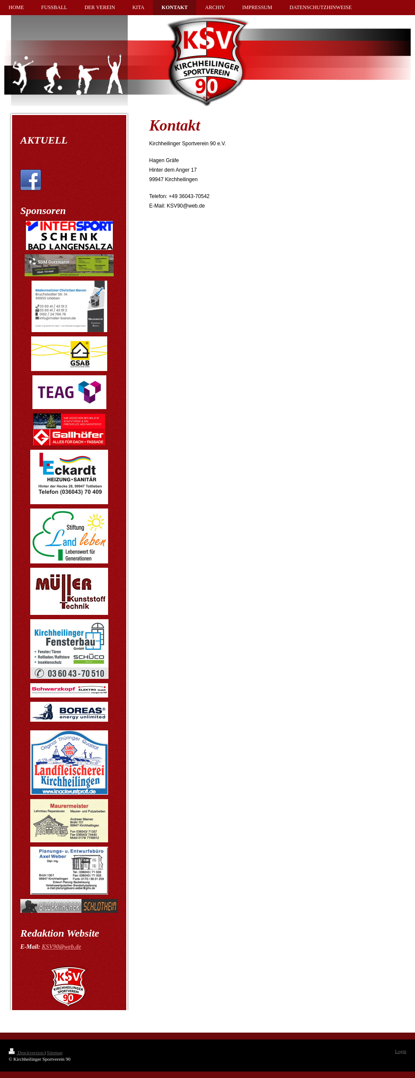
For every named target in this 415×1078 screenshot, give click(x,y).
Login (400, 1051)
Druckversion (27, 1052)
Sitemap (54, 1052)
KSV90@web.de (61, 947)
